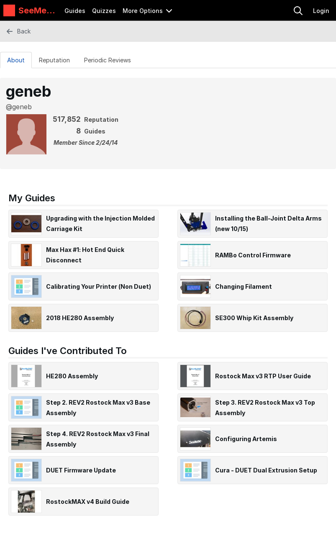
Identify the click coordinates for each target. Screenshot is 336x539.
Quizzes (104, 10)
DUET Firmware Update (81, 470)
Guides (74, 10)
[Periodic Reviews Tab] (107, 60)
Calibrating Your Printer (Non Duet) (98, 286)
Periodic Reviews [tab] (107, 60)
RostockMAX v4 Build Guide (87, 501)
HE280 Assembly (72, 376)
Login (321, 10)
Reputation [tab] (54, 60)
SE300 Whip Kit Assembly (254, 317)
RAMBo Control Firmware (253, 255)
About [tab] (16, 60)
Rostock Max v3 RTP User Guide (263, 376)
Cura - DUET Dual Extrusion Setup (266, 470)
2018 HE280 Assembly (80, 317)
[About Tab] (16, 60)
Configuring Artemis (246, 438)
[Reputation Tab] (54, 60)
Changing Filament (243, 286)
